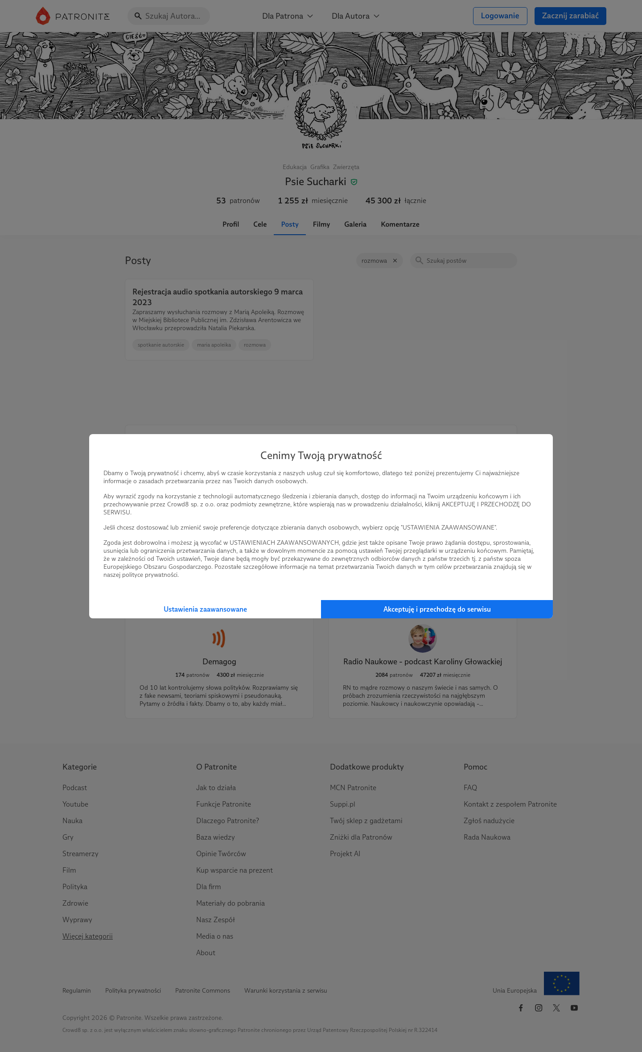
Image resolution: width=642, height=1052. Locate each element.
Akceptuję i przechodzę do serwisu (437, 609)
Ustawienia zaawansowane (205, 609)
